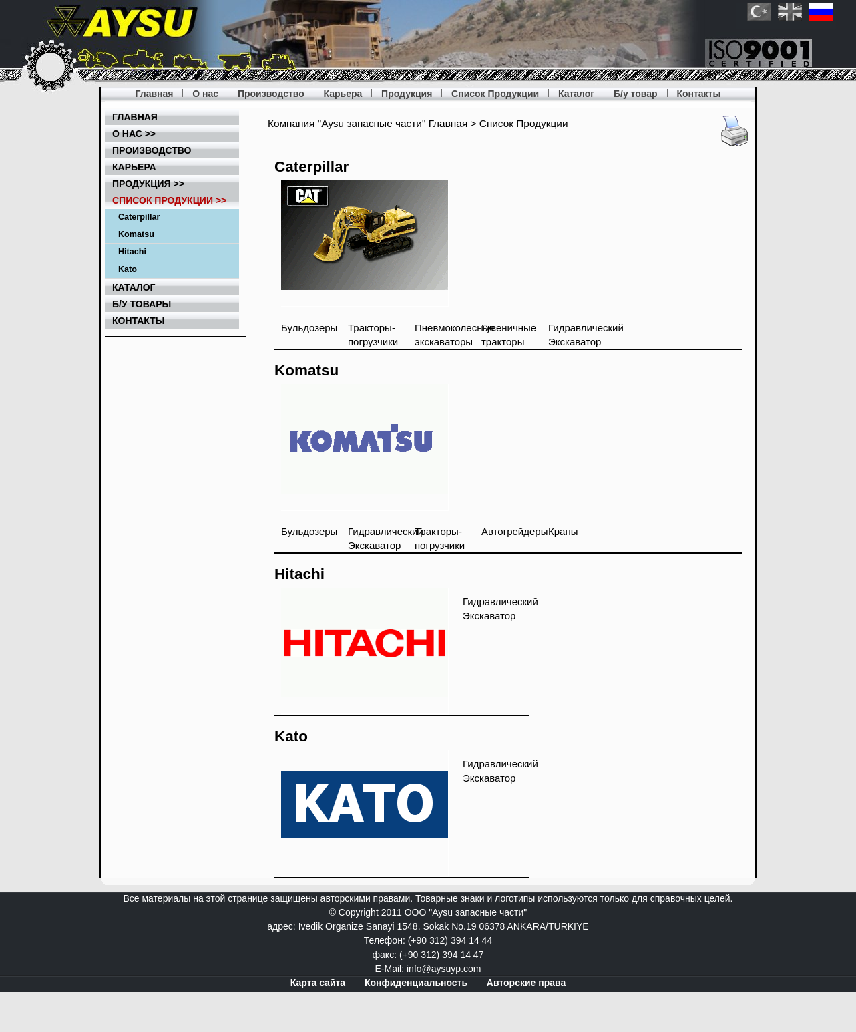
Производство (271, 93)
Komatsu (136, 234)
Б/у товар (636, 93)
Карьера (343, 93)
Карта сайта (317, 982)
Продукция (406, 93)
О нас (205, 93)
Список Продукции (495, 93)
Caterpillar (139, 217)
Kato (127, 269)
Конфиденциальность (416, 982)
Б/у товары (141, 304)
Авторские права (526, 982)
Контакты (698, 93)
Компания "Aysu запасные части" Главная (367, 123)
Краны (563, 531)
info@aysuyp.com (444, 968)
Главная (155, 93)
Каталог (576, 93)
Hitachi (132, 251)
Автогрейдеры (514, 531)
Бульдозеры (309, 327)
